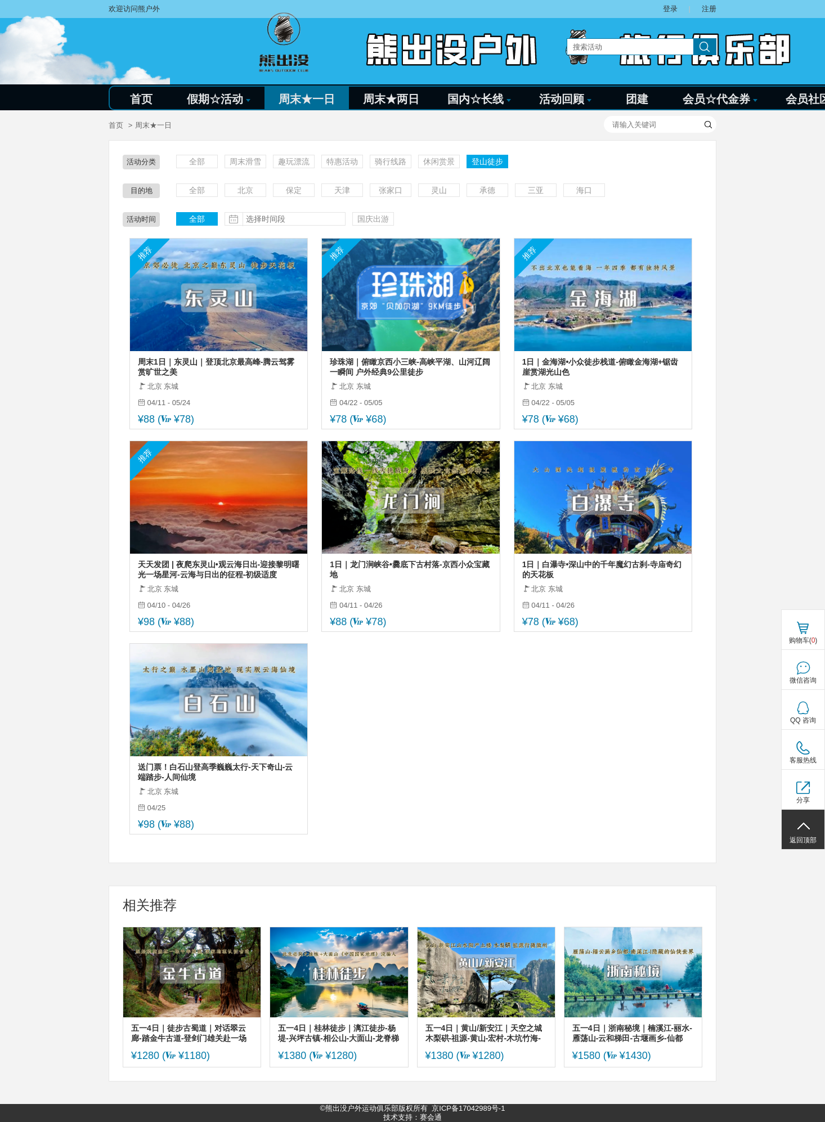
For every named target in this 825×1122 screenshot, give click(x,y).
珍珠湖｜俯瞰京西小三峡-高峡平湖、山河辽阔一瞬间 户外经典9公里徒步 (410, 366)
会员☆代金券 (720, 99)
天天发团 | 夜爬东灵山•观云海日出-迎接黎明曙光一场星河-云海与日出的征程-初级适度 (218, 569)
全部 (197, 161)
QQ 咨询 (803, 720)
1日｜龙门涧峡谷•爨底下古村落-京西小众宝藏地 (409, 569)
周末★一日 (307, 99)
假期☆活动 (218, 99)
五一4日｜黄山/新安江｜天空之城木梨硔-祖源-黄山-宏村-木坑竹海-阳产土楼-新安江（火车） (483, 1033)
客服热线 (803, 760)
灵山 (439, 190)
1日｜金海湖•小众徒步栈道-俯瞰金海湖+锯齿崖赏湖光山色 (600, 366)
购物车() (803, 640)
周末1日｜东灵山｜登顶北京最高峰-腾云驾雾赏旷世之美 (216, 366)
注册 (709, 9)
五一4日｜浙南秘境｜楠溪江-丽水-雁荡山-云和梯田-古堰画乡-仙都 (632, 1033)
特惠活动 (342, 161)
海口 (584, 190)
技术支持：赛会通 (412, 1117)
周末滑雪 (245, 161)
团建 (637, 99)
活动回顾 (565, 99)
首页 (141, 99)
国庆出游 (373, 218)
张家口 (390, 190)
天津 (342, 190)
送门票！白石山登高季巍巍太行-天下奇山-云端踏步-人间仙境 (215, 772)
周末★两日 (391, 99)
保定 (294, 190)
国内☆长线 (479, 99)
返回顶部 (803, 840)
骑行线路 (390, 161)
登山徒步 (487, 161)
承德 (487, 190)
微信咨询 (803, 680)
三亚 (536, 190)
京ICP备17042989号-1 (468, 1108)
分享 (803, 800)
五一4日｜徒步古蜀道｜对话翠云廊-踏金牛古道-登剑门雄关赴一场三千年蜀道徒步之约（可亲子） (188, 1033)
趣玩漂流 (294, 161)
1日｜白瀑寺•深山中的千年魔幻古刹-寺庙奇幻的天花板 (601, 569)
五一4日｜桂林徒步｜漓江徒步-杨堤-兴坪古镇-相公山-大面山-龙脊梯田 (338, 1033)
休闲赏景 (439, 161)
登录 (670, 9)
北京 (245, 190)
